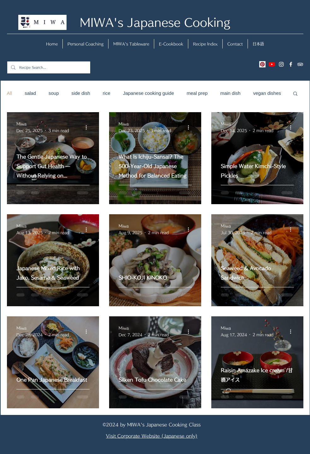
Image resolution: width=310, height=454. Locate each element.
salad (30, 93)
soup (54, 93)
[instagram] (281, 64)
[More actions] (88, 127)
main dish (230, 93)
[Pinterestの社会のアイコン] (262, 64)
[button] (295, 94)
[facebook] (291, 64)
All (9, 93)
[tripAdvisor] (300, 64)
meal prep (197, 93)
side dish (81, 93)
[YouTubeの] (272, 64)
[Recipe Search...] (48, 67)
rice (106, 93)
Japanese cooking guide (148, 93)
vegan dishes (267, 93)
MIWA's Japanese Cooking (155, 22)
